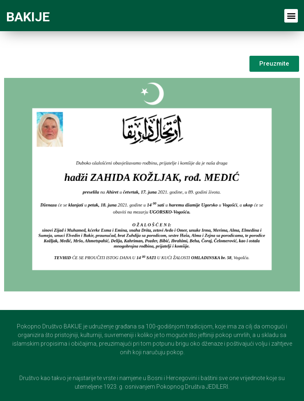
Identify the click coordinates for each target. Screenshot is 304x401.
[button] (291, 16)
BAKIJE (28, 17)
